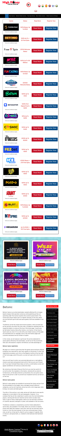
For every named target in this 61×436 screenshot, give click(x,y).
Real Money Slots (51, 313)
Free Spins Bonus (31, 16)
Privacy (38, 429)
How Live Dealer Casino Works (52, 371)
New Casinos (12, 16)
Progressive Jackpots (52, 316)
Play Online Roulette (50, 377)
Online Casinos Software (52, 16)
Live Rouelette (50, 338)
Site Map (44, 429)
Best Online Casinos (40, 16)
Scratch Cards (50, 332)
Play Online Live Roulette (52, 365)
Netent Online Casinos (21, 16)
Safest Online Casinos (52, 329)
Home (6, 16)
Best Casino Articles (52, 326)
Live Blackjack (51, 361)
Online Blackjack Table (52, 356)
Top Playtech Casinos (52, 335)
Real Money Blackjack (50, 350)
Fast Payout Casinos (52, 322)
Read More (37, 28)
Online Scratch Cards (52, 310)
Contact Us (49, 342)
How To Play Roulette (52, 319)
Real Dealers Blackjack (51, 386)
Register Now (51, 28)
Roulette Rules (51, 381)
